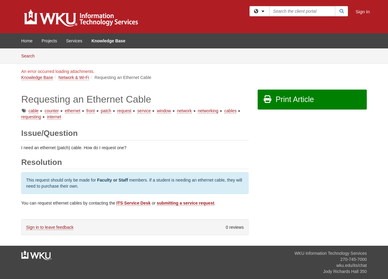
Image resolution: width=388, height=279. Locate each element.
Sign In (363, 11)
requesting (31, 116)
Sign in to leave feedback (49, 227)
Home (26, 40)
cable (33, 110)
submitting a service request (185, 203)
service (144, 110)
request (124, 110)
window (164, 110)
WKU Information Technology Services (330, 253)
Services (74, 40)
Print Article (288, 99)
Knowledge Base (108, 40)
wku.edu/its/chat (351, 265)
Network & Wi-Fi (74, 77)
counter (52, 110)
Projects (49, 40)
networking (208, 110)
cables (230, 110)
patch (106, 110)
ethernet (72, 110)
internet (54, 116)
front (90, 110)
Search (30, 55)
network (184, 110)
